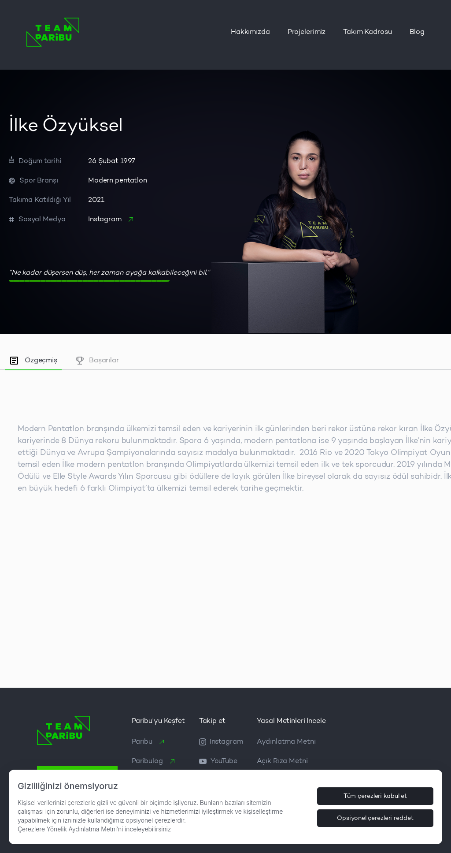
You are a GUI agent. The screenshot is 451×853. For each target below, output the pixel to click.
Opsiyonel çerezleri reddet (375, 818)
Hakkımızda (250, 32)
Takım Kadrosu (367, 32)
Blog (417, 32)
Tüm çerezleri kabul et (375, 796)
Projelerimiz (306, 32)
